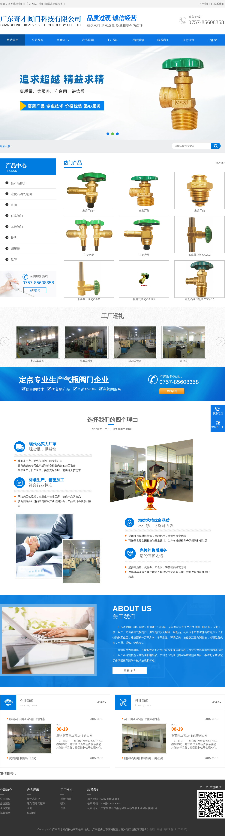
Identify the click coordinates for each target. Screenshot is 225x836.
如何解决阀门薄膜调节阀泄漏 (143, 758)
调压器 (15, 248)
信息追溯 (188, 40)
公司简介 (38, 40)
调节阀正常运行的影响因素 (142, 719)
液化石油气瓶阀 (21, 194)
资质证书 (63, 40)
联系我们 (219, 3)
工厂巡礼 (113, 40)
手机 (159, 829)
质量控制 (65, 798)
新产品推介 (18, 183)
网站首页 (13, 40)
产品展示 (88, 40)
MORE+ (220, 162)
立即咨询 (35, 290)
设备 (63, 808)
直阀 (14, 205)
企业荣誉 (5, 803)
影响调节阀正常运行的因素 (27, 719)
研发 (63, 803)
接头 (14, 237)
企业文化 (5, 808)
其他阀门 (17, 226)
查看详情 (130, 670)
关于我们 (204, 3)
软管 (14, 259)
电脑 (152, 829)
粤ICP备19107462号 (176, 829)
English (212, 40)
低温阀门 (17, 216)
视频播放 (138, 40)
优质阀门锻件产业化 (22, 758)
